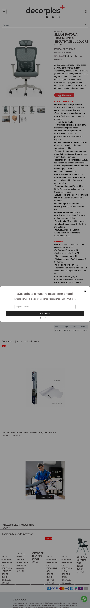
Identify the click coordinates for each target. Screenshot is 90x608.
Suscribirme (45, 313)
